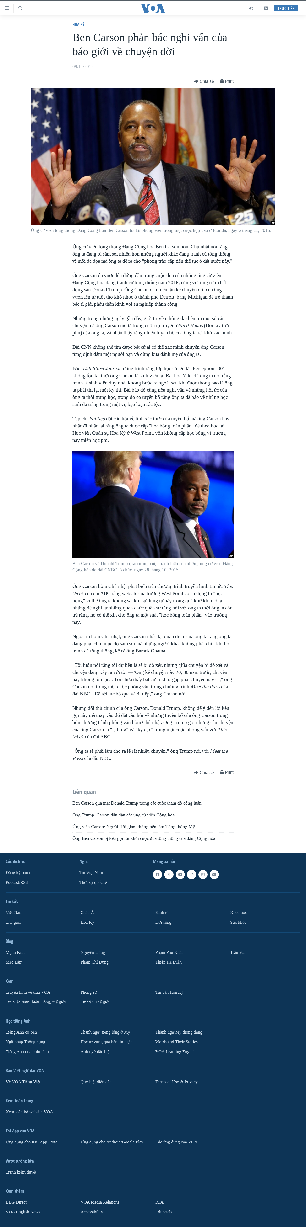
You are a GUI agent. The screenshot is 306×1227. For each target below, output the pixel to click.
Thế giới (13, 922)
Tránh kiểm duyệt (21, 1172)
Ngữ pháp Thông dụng (25, 1042)
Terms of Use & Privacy (176, 1082)
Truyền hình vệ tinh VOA (28, 992)
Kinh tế (161, 912)
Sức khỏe (238, 922)
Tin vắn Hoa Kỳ (169, 992)
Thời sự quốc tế (93, 882)
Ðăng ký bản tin (20, 873)
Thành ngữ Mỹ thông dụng (178, 1032)
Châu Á (87, 912)
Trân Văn (238, 952)
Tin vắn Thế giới (95, 1002)
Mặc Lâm (14, 962)
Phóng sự (89, 992)
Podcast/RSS (17, 882)
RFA (159, 1202)
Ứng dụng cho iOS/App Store (31, 1142)
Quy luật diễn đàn (96, 1082)
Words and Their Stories (176, 1042)
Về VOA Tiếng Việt (23, 1082)
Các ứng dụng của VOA (176, 1142)
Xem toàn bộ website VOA (29, 1112)
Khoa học (238, 912)
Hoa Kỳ (78, 24)
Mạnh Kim (15, 952)
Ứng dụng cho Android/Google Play (112, 1142)
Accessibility (92, 1212)
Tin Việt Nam (91, 873)
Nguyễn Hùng (93, 952)
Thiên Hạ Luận (168, 962)
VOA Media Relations (100, 1202)
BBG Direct (16, 1202)
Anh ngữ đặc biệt (96, 1052)
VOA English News (23, 1212)
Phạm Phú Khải (169, 952)
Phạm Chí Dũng (95, 962)
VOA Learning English (175, 1052)
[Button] (204, 81)
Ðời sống (163, 922)
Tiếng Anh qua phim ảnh (27, 1052)
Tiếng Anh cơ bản (21, 1032)
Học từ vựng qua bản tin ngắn (107, 1042)
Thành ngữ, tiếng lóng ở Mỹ (105, 1032)
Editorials (163, 1212)
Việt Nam (14, 912)
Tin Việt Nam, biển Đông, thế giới (36, 1002)
